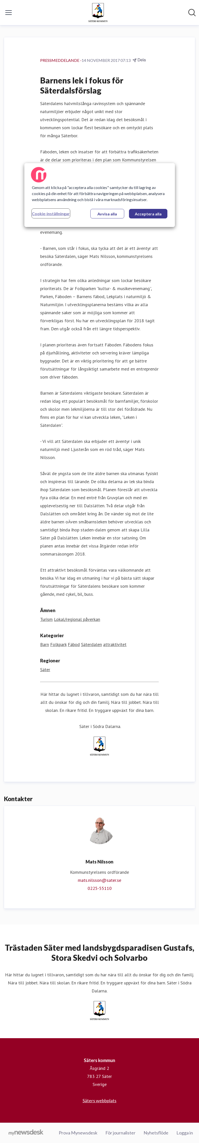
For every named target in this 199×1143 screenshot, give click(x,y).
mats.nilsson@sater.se (99, 880)
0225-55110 (100, 888)
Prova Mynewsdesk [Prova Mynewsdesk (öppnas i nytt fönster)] (78, 1132)
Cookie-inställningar (51, 213)
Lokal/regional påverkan (77, 619)
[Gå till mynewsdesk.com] (26, 1133)
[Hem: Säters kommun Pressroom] (98, 12)
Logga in (184, 1132)
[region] (99, 195)
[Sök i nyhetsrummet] (192, 13)
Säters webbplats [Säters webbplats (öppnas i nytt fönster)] (99, 1100)
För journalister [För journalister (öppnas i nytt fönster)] (120, 1132)
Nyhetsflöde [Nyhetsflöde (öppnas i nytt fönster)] (156, 1132)
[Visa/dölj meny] (8, 12)
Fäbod (74, 644)
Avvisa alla (107, 213)
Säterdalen (91, 644)
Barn (44, 644)
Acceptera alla (148, 213)
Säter (45, 669)
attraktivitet (114, 644)
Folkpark (58, 644)
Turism (46, 619)
